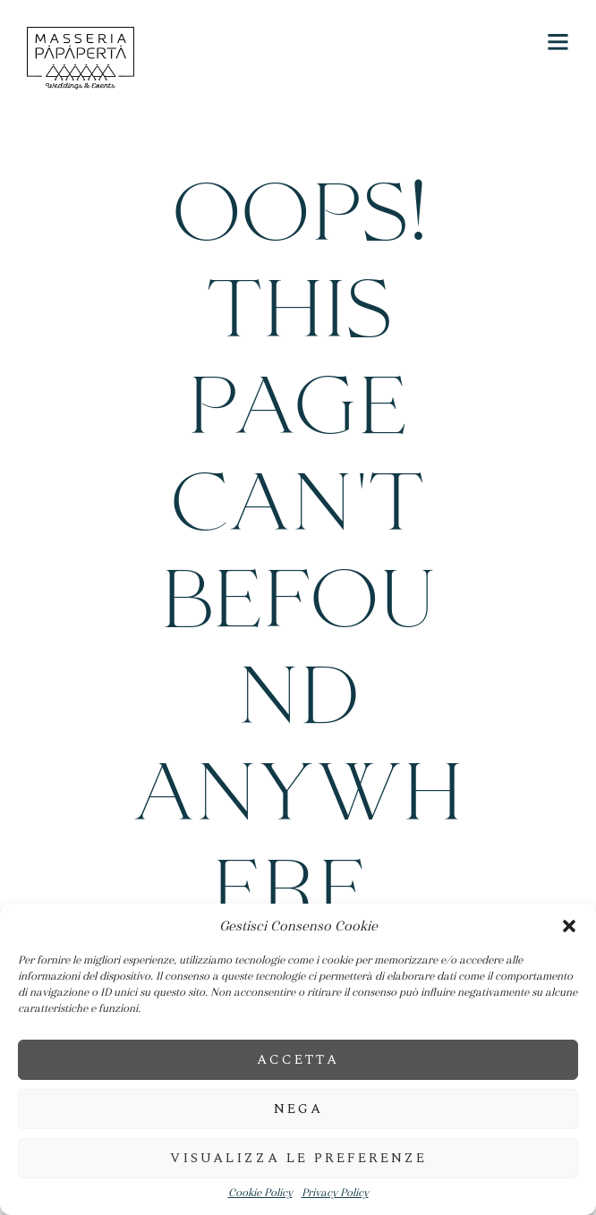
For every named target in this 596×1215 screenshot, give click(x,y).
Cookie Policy (260, 1193)
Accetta (298, 1059)
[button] (569, 926)
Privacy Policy (335, 1193)
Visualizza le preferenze (298, 1158)
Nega (298, 1109)
